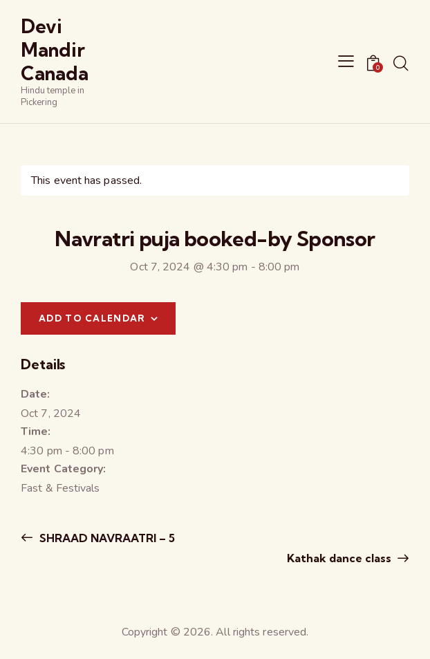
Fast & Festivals (60, 488)
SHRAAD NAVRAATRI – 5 (106, 538)
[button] (346, 62)
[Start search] (401, 63)
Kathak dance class (340, 558)
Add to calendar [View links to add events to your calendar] (92, 318)
